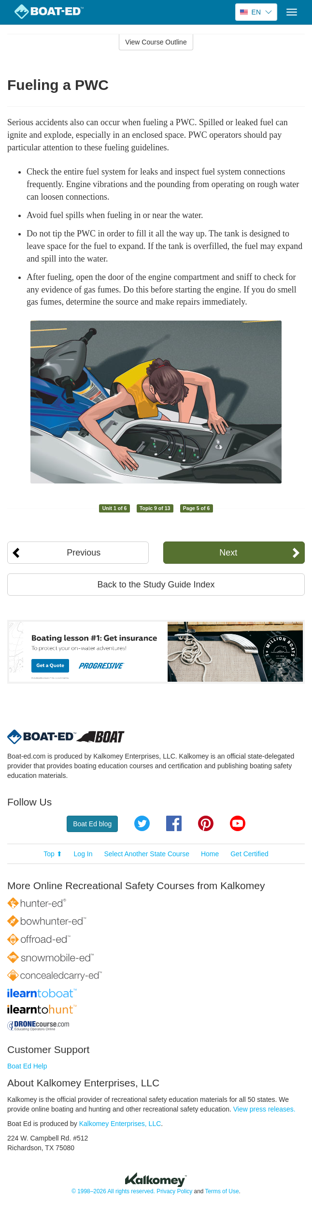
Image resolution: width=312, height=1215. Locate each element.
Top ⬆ (52, 854)
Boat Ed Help (27, 1066)
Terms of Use (222, 1191)
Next (228, 552)
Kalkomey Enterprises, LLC (120, 1123)
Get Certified (249, 854)
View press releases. (264, 1109)
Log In (83, 854)
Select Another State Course (146, 854)
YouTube (237, 823)
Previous (83, 552)
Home (210, 854)
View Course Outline (155, 42)
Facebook (174, 823)
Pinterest (205, 823)
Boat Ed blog (92, 824)
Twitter (142, 823)
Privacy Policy (174, 1191)
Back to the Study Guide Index (155, 584)
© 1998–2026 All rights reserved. (113, 1191)
